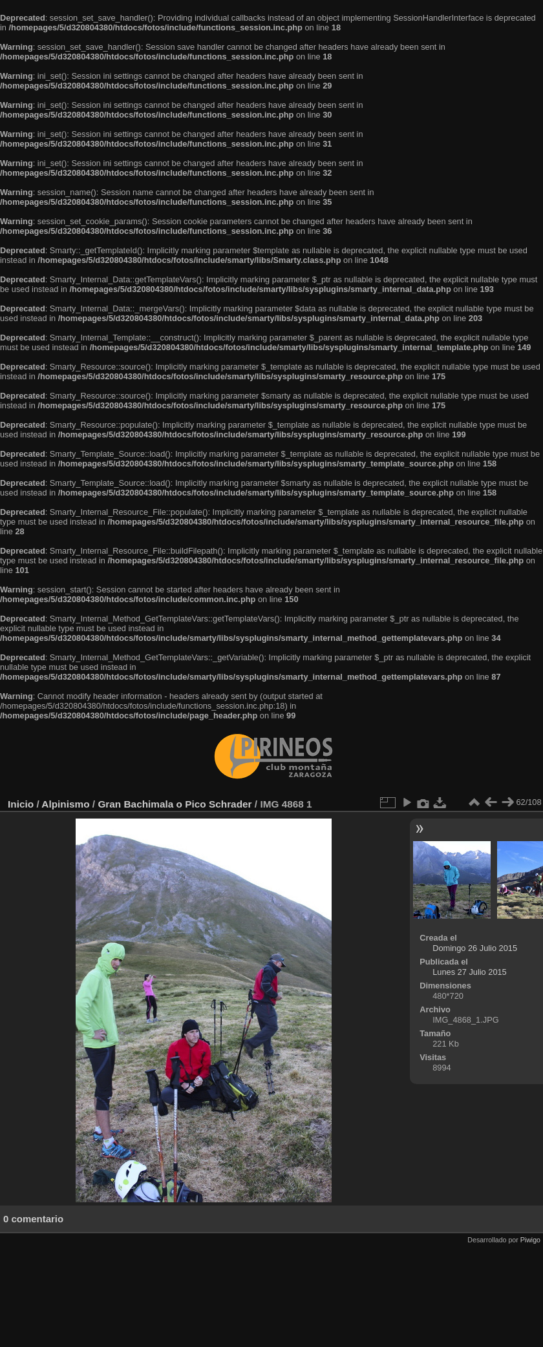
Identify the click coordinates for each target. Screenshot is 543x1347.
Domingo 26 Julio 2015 (474, 948)
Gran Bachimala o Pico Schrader (174, 804)
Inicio (21, 804)
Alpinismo (65, 804)
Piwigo (530, 1240)
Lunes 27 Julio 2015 (469, 972)
